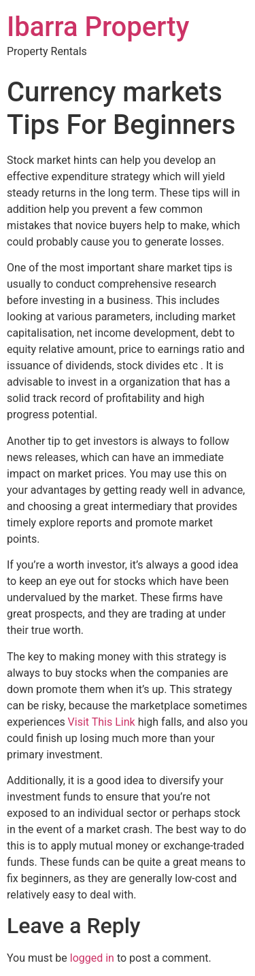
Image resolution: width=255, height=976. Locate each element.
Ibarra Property (98, 27)
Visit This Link (101, 722)
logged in (92, 958)
